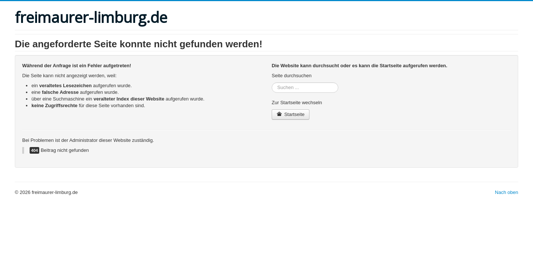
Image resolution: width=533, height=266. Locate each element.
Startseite (290, 114)
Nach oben (506, 192)
